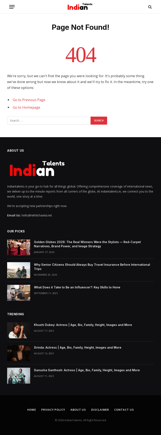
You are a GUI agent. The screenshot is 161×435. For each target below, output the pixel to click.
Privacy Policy (53, 410)
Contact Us (124, 410)
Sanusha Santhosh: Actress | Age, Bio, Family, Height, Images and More (87, 370)
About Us (78, 410)
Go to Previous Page (29, 99)
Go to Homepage (26, 107)
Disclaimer (100, 410)
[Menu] (12, 7)
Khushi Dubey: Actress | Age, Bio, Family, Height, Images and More (83, 325)
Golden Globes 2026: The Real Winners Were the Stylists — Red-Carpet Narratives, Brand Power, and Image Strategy (87, 244)
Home (31, 410)
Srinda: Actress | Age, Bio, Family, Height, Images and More (77, 347)
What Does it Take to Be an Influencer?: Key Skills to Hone (77, 287)
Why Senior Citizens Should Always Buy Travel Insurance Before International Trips (92, 267)
